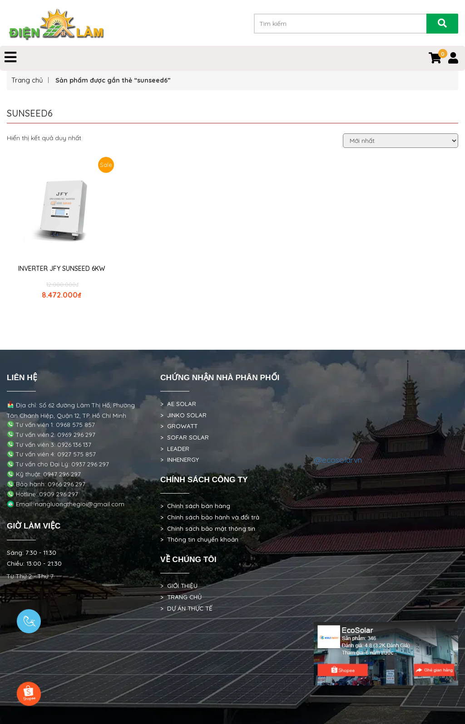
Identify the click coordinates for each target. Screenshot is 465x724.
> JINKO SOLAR (183, 415)
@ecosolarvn (338, 460)
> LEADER (174, 448)
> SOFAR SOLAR (184, 437)
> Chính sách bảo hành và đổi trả (209, 517)
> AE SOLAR (178, 403)
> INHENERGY (179, 459)
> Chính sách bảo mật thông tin (207, 528)
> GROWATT (179, 426)
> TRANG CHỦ (181, 597)
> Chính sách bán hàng (195, 505)
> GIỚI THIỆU (179, 585)
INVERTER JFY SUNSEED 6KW (61, 268)
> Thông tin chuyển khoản (199, 539)
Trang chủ (27, 80)
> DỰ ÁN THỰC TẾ (186, 608)
